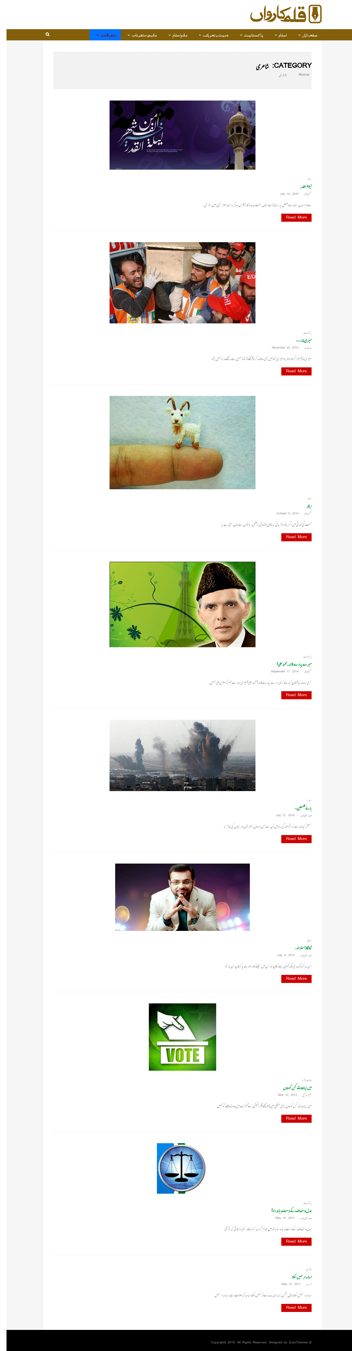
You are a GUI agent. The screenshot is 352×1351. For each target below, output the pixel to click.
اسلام (276, 35)
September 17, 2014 (279, 671)
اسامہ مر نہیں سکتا (295, 1277)
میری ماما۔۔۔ (297, 340)
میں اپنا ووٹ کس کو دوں (291, 1088)
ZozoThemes (291, 1342)
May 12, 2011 (286, 1284)
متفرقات (102, 35)
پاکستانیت (247, 35)
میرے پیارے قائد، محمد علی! (287, 664)
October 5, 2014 (282, 513)
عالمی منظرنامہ (138, 35)
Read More (289, 217)
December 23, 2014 (280, 348)
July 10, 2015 (284, 194)
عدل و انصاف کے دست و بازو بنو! (285, 1211)
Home (295, 75)
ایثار (302, 506)
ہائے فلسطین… (296, 808)
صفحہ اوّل (303, 35)
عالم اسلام (173, 35)
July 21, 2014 (280, 815)
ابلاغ (303, 940)
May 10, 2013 (282, 1095)
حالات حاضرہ (300, 1080)
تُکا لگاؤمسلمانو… (296, 948)
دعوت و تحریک (209, 35)
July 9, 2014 (281, 955)
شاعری (302, 1269)
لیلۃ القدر (299, 187)
